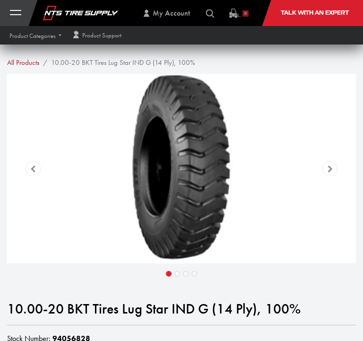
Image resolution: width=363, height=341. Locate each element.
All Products (23, 62)
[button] (35, 36)
